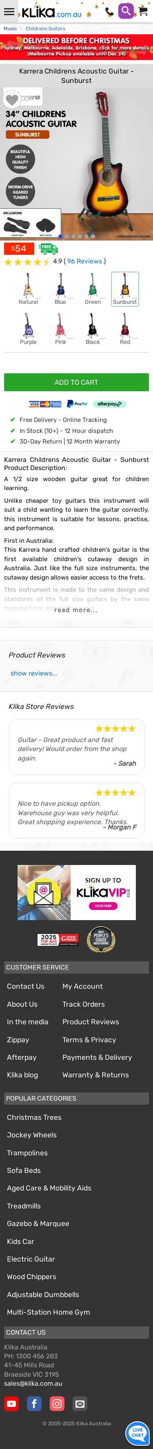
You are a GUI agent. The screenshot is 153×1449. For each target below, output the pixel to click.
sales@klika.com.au (33, 1383)
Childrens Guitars (45, 28)
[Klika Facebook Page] (34, 1403)
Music (10, 28)
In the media (28, 1022)
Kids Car (20, 1241)
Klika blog (22, 1075)
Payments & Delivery (97, 1057)
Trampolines (27, 1153)
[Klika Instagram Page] (57, 1403)
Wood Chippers (31, 1277)
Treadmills (24, 1206)
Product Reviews (90, 1022)
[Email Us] (80, 1403)
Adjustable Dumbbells (43, 1295)
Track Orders (83, 1004)
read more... (76, 610)
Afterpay (22, 1057)
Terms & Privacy (89, 1040)
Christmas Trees (34, 1117)
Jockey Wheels (32, 1135)
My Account (82, 986)
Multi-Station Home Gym (48, 1312)
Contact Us (25, 986)
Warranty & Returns (95, 1075)
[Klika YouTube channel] (11, 1403)
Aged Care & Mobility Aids (49, 1188)
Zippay (18, 1040)
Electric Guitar (31, 1259)
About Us (22, 1004)
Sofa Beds (24, 1170)
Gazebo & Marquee (38, 1223)
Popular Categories (41, 1098)
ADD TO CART (76, 382)
